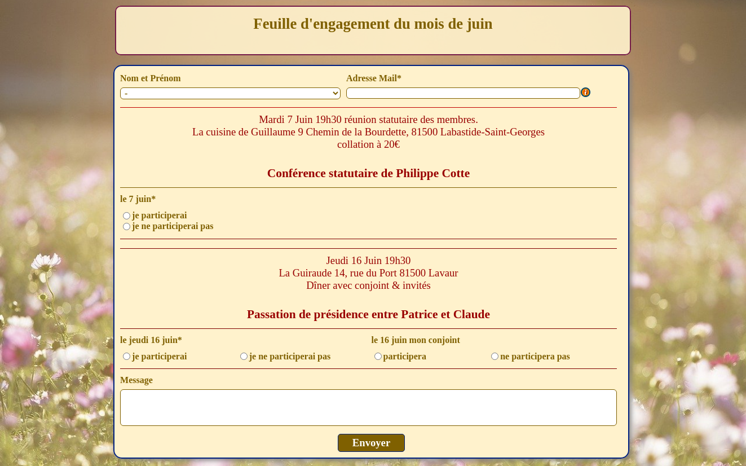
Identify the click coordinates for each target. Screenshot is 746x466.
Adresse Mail (373, 78)
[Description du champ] (585, 93)
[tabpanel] (373, 30)
